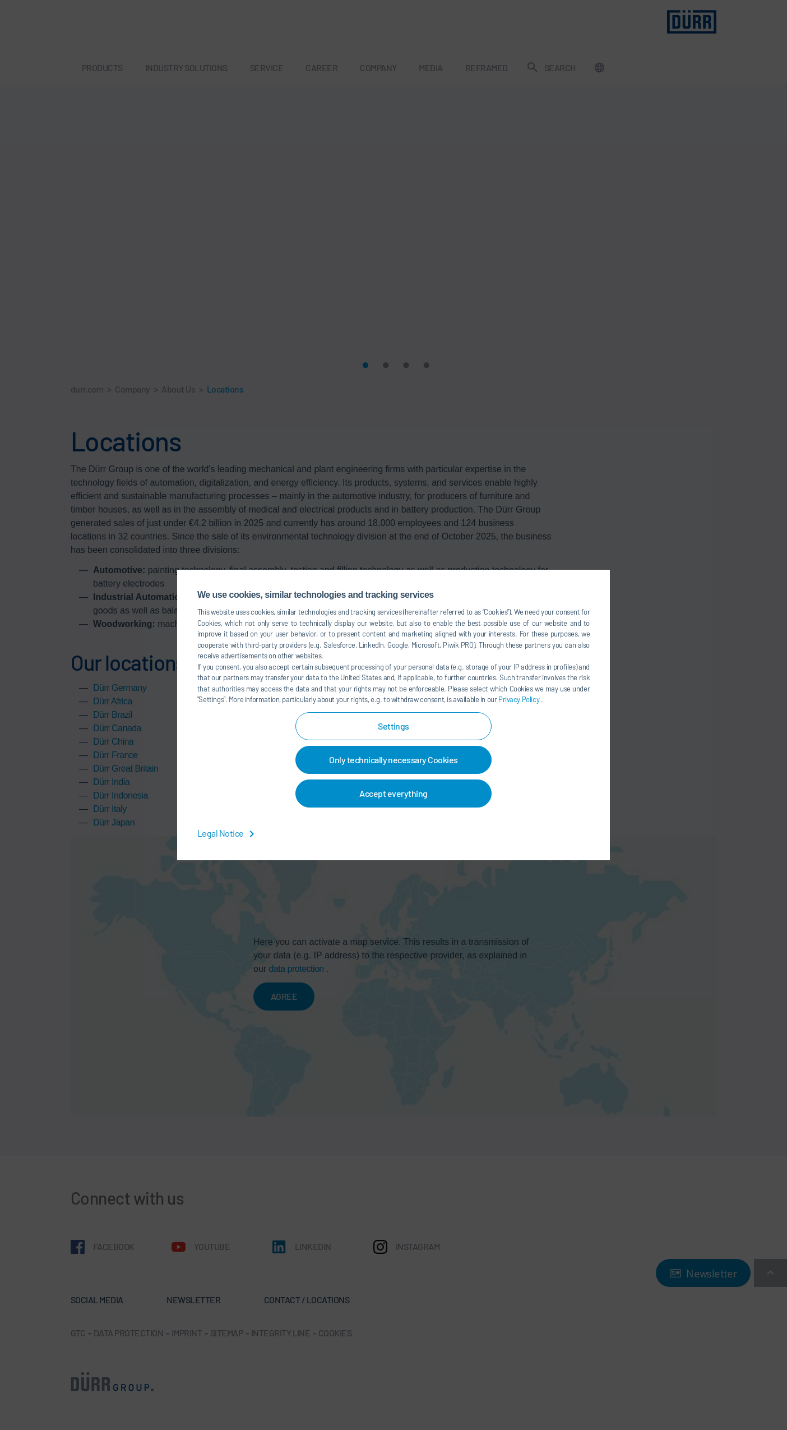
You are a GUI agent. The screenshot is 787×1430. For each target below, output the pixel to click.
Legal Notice (227, 833)
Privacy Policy (519, 699)
